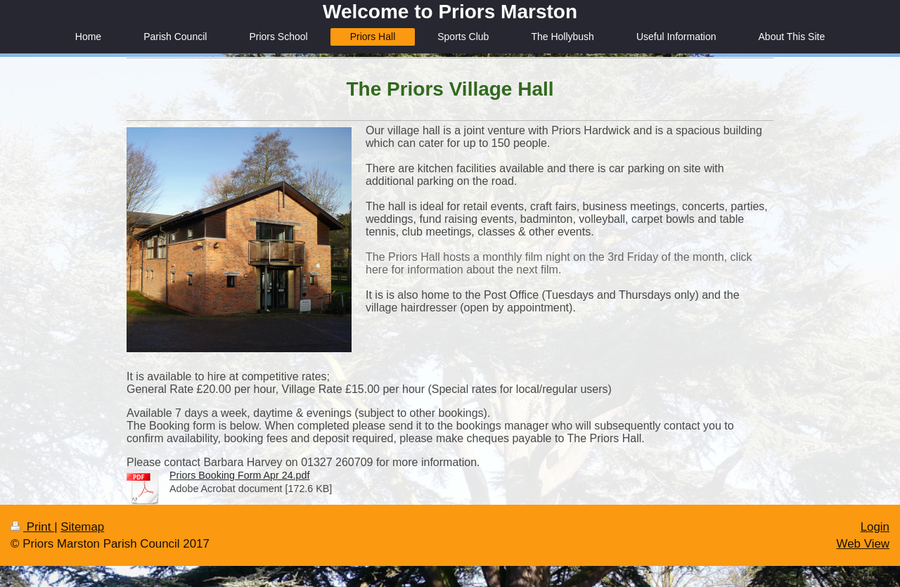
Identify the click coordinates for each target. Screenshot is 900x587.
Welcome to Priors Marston (450, 11)
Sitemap (82, 527)
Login (875, 527)
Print (32, 527)
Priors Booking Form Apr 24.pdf (239, 475)
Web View (863, 543)
